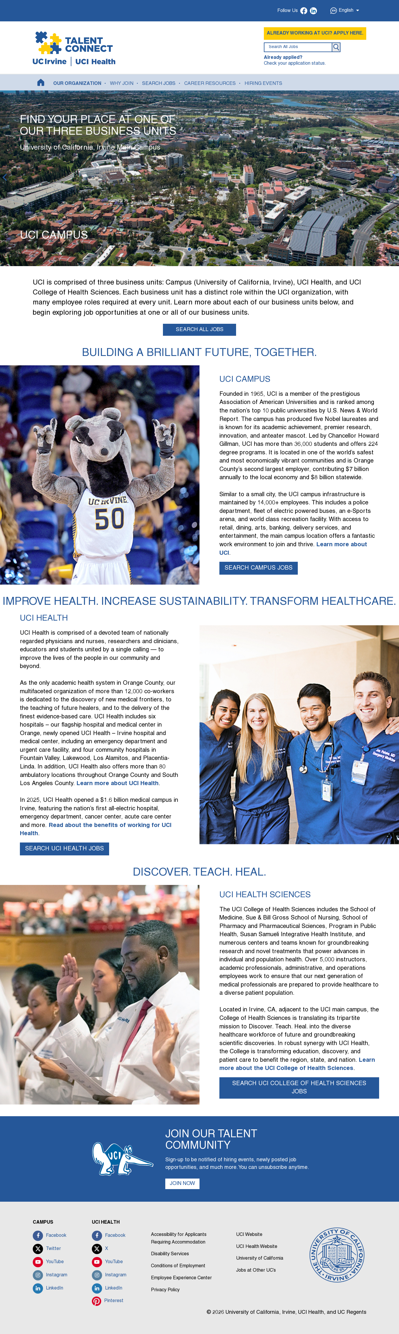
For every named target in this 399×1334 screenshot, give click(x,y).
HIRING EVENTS (263, 84)
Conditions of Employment (178, 1266)
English (344, 10)
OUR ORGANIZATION (77, 84)
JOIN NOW (182, 1183)
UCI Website (249, 1235)
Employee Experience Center (181, 1278)
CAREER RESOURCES (210, 84)
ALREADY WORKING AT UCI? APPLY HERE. (315, 33)
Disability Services (170, 1254)
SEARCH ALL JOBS (200, 329)
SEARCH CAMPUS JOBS (259, 568)
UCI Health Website (256, 1247)
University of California (259, 1259)
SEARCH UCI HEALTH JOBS (64, 849)
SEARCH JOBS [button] (159, 84)
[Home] (40, 82)
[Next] (393, 178)
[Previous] (5, 178)
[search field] (298, 47)
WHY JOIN (121, 84)
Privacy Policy (165, 1290)
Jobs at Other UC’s (256, 1271)
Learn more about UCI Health (117, 783)
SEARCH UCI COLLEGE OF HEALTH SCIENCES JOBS (299, 1088)
